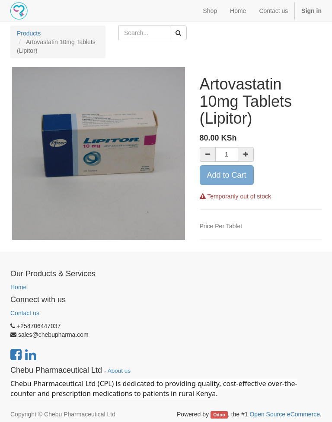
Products (29, 33)
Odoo (219, 414)
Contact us (24, 313)
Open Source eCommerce (284, 414)
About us (119, 371)
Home (18, 287)
